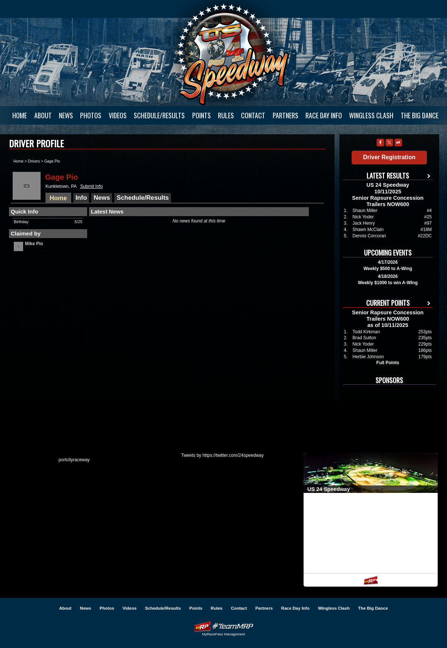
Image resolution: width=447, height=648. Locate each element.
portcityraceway (73, 459)
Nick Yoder (363, 216)
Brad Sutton (364, 337)
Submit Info (91, 186)
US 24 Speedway (233, 54)
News (66, 115)
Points (201, 115)
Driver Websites (223, 626)
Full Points (387, 362)
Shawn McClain (367, 229)
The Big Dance (419, 115)
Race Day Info (323, 115)
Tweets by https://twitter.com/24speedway (222, 455)
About (43, 115)
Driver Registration (389, 157)
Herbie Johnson (368, 356)
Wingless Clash (371, 115)
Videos (118, 115)
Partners (285, 115)
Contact (253, 115)
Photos (90, 115)
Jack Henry (363, 223)
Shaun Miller (364, 210)
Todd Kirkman (366, 331)
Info (81, 197)
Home (19, 115)
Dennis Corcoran (369, 235)
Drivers (34, 161)
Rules (226, 115)
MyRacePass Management (223, 634)
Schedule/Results (159, 115)
